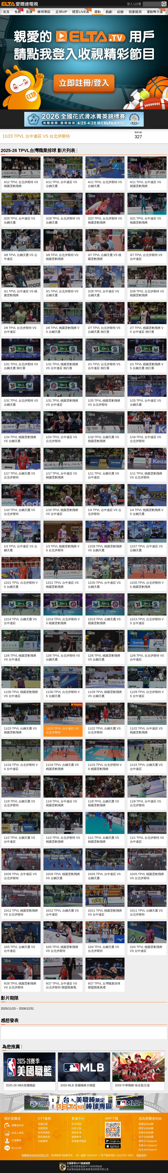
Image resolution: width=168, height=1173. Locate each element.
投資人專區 (17, 1133)
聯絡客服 (76, 1132)
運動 (97, 11)
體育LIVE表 (80, 11)
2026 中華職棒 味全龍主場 (132, 1085)
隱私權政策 (44, 1136)
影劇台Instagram (148, 1145)
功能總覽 (43, 1141)
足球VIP (61, 11)
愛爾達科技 (17, 1125)
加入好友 (16, 1148)
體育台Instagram (148, 1141)
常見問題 (76, 1124)
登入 (130, 4)
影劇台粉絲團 (146, 1132)
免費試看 (43, 1124)
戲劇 (109, 11)
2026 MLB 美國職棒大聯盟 (77, 1085)
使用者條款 (44, 1132)
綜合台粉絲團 (146, 1136)
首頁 (6, 11)
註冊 (138, 4)
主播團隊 (16, 1140)
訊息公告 (76, 1128)
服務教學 (76, 1136)
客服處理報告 (79, 1141)
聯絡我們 (141, 1155)
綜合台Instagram (148, 1149)
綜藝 (120, 11)
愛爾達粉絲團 (146, 1124)
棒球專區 (44, 11)
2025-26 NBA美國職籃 (20, 1085)
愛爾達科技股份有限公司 (35, 1155)
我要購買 (135, 11)
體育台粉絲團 (146, 1128)
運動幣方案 (155, 11)
